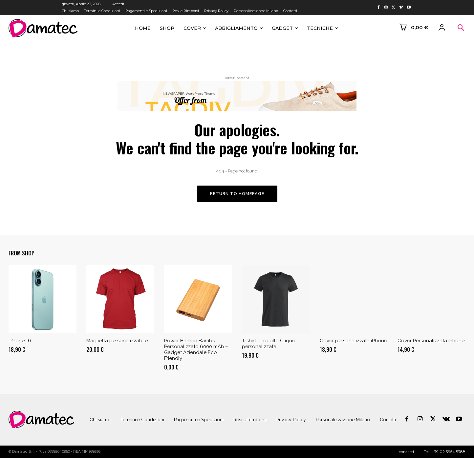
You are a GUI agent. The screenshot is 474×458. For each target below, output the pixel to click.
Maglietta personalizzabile (117, 341)
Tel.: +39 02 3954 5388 (444, 451)
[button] (460, 28)
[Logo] (41, 419)
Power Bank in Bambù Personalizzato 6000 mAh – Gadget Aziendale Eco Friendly (196, 350)
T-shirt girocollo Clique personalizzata (268, 344)
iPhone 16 (20, 341)
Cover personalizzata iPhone (353, 341)
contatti (406, 451)
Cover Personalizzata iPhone (431, 341)
